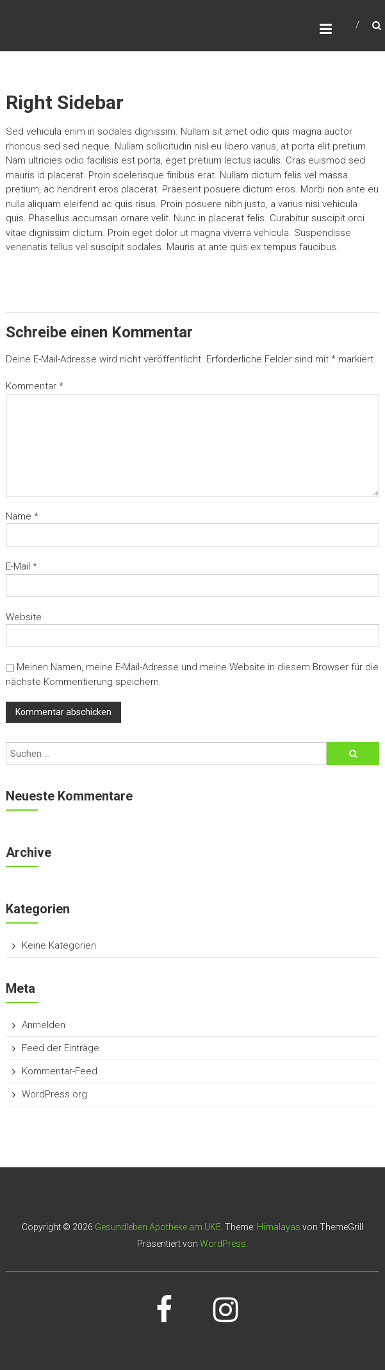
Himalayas (278, 1227)
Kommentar (34, 386)
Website (24, 617)
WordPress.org (54, 1094)
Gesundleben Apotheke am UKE (158, 1227)
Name (22, 516)
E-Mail (21, 566)
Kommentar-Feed (59, 1071)
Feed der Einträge (60, 1048)
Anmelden (43, 1025)
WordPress (223, 1244)
